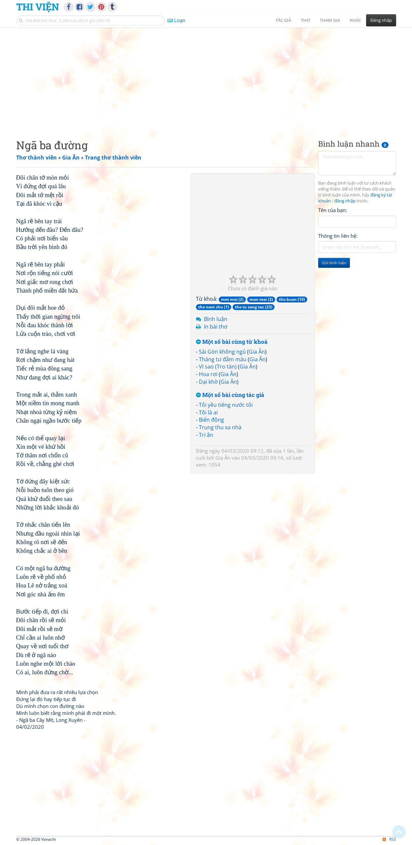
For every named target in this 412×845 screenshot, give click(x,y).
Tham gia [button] (330, 20)
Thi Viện (37, 6)
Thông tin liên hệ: (337, 235)
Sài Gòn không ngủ (222, 351)
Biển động (211, 419)
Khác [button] (355, 20)
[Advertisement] (206, 77)
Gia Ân (257, 351)
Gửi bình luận (334, 262)
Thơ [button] (305, 20)
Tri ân (206, 435)
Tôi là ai (208, 412)
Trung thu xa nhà (220, 427)
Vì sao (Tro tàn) (218, 366)
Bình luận (215, 319)
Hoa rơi (208, 374)
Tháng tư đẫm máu (222, 359)
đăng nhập (345, 201)
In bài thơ (215, 326)
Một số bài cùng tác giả (230, 395)
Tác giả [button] (283, 20)
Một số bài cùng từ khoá (232, 342)
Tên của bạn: (332, 210)
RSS (389, 839)
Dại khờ (208, 381)
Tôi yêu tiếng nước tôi (226, 404)
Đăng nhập (381, 20)
